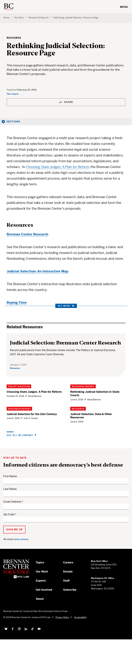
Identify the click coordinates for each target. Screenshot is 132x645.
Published (12, 89)
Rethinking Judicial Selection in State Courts (94, 393)
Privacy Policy (62, 617)
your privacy (21, 539)
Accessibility (80, 617)
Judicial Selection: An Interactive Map (37, 271)
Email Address (12, 501)
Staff (66, 580)
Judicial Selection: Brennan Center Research (65, 343)
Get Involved (44, 589)
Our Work (19, 17)
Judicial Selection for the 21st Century (32, 414)
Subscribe (69, 589)
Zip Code (8, 514)
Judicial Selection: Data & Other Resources (91, 415)
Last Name (10, 489)
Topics (40, 562)
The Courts (13, 94)
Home (6, 17)
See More (66, 305)
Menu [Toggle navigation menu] (124, 6)
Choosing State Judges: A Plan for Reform (34, 392)
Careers (68, 562)
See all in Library (20, 435)
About (40, 599)
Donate (68, 571)
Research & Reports (38, 17)
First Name (10, 476)
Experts (41, 580)
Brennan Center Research (27, 234)
